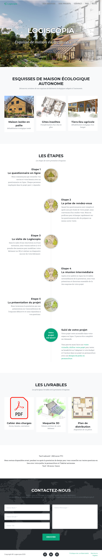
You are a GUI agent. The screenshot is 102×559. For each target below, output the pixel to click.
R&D (87, 5)
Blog (94, 5)
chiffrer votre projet (77, 347)
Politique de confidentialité (79, 553)
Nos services (48, 5)
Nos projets (64, 5)
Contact (78, 5)
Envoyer (51, 537)
